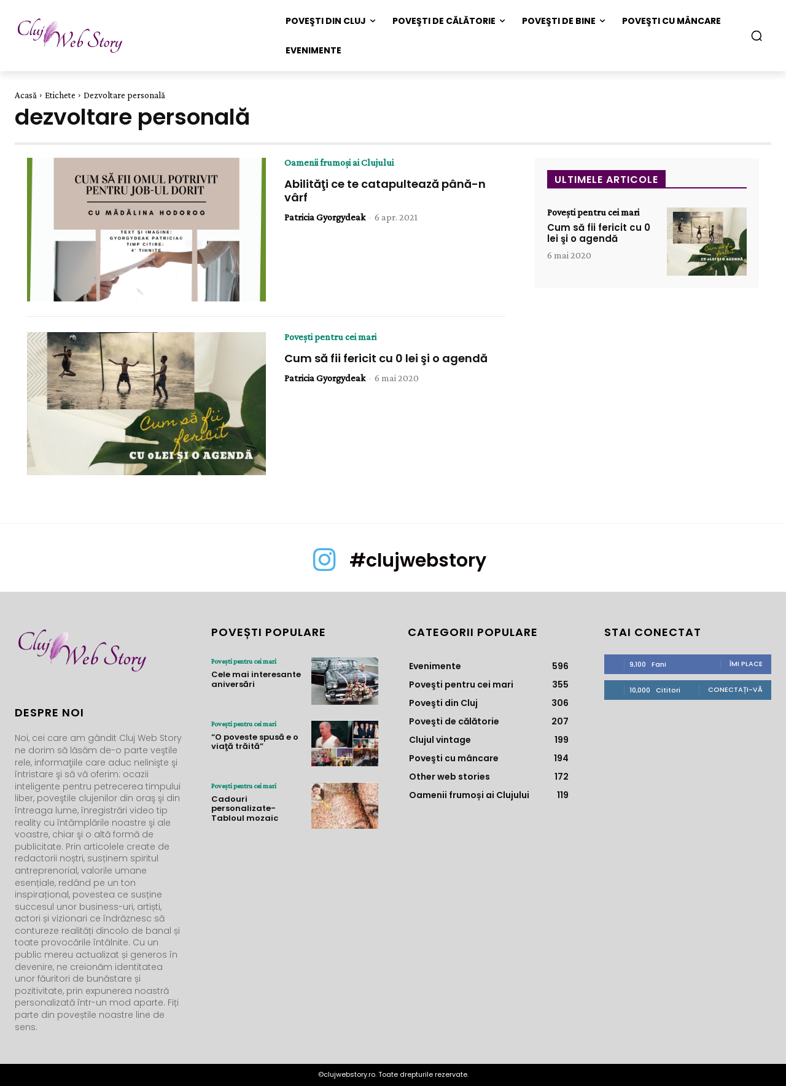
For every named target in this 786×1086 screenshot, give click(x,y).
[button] (756, 35)
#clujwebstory (417, 560)
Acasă (26, 95)
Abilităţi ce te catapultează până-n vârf (385, 190)
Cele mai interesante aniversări (256, 679)
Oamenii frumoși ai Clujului (339, 163)
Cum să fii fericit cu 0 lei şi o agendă (386, 358)
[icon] (324, 568)
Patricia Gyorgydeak (324, 217)
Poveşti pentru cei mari (330, 337)
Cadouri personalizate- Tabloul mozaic (244, 808)
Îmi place (746, 664)
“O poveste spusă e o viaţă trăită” (254, 742)
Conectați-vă (735, 689)
